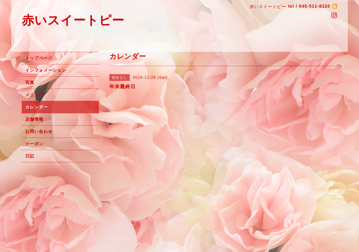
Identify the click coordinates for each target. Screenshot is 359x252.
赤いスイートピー (73, 20)
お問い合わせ (39, 131)
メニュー (34, 94)
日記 (29, 156)
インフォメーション (45, 70)
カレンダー (36, 107)
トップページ (39, 58)
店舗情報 (34, 119)
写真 (29, 82)
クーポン (34, 143)
